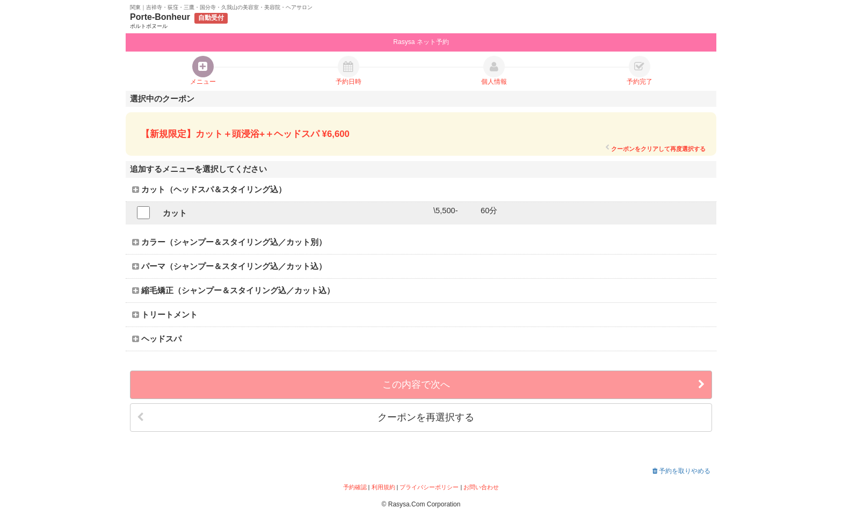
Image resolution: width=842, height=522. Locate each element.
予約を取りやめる (681, 471)
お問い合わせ (481, 487)
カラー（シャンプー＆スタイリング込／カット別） (229, 242)
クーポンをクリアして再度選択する (655, 148)
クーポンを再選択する (305, 417)
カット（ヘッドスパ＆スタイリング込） (209, 189)
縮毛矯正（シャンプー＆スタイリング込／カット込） (233, 290)
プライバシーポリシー (429, 487)
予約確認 (355, 487)
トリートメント (165, 315)
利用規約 (383, 487)
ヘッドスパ (157, 339)
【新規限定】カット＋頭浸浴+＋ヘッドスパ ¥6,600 (245, 134)
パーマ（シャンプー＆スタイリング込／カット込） (229, 266)
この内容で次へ (543, 384)
